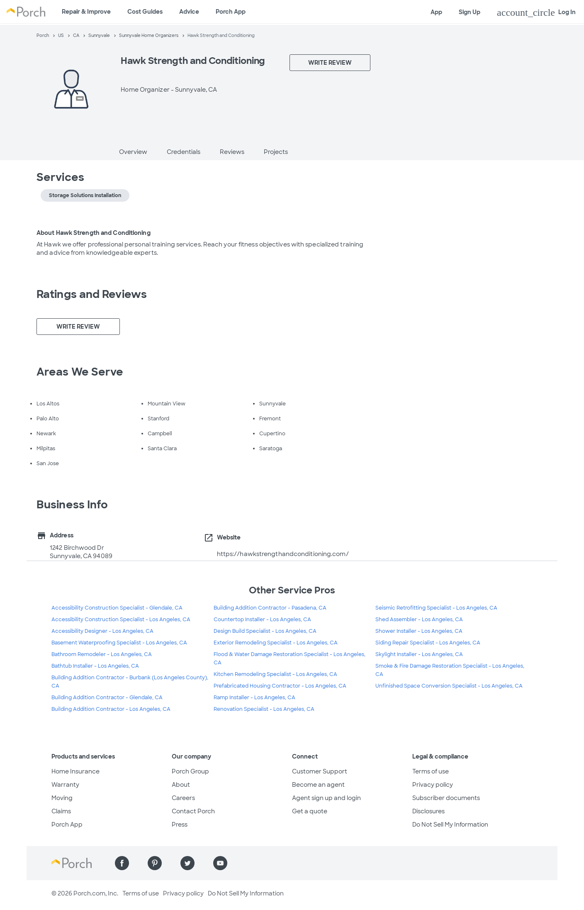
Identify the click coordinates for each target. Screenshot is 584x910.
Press (179, 824)
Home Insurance (75, 771)
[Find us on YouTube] (220, 863)
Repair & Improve (86, 11)
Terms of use (430, 771)
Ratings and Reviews (91, 294)
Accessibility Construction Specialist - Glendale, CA (116, 608)
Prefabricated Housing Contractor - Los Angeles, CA (280, 686)
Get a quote (309, 811)
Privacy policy (432, 784)
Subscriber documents (446, 798)
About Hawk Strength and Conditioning (93, 233)
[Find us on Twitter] (187, 863)
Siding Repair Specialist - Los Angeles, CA (427, 642)
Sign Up (469, 12)
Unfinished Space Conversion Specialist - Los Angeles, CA (449, 686)
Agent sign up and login (326, 798)
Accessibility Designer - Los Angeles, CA (102, 631)
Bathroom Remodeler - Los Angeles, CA (101, 654)
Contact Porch (193, 811)
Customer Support (319, 771)
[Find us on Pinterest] (155, 863)
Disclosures (428, 811)
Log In (536, 12)
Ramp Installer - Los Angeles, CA (254, 697)
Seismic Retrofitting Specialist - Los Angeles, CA (436, 608)
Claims (61, 811)
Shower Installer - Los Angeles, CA (418, 631)
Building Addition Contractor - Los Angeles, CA (110, 709)
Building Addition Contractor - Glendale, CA (107, 697)
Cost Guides (145, 11)
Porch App (231, 11)
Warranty (65, 784)
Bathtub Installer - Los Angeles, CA (95, 666)
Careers (183, 798)
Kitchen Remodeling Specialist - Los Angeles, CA (275, 674)
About (181, 784)
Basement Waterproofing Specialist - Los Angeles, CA (119, 642)
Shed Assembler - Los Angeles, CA (419, 619)
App (436, 12)
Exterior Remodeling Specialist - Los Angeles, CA (276, 642)
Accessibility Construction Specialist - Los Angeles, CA (120, 619)
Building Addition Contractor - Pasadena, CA (270, 608)
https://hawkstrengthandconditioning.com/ (283, 554)
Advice (189, 11)
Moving (62, 798)
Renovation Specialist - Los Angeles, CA (264, 709)
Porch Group (190, 771)
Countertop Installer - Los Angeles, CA (262, 619)
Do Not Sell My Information (450, 824)
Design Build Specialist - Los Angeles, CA (265, 631)
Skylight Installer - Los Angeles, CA (419, 654)
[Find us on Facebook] (122, 863)
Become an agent (318, 784)
